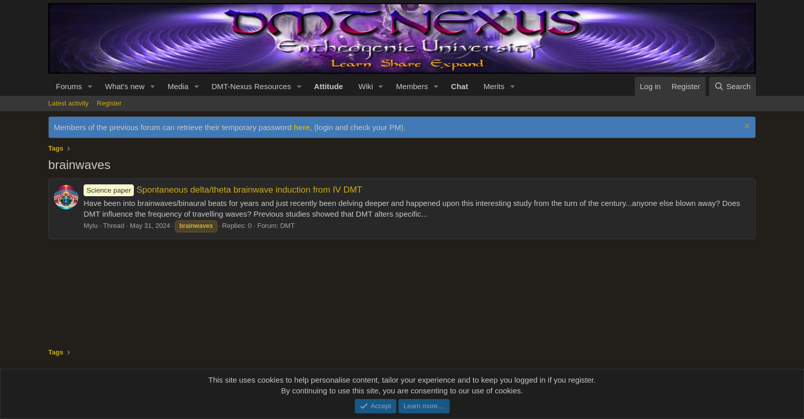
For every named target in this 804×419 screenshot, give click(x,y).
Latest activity (68, 103)
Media (178, 86)
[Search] (732, 86)
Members (412, 86)
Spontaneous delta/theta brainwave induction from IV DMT (223, 190)
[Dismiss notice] (745, 127)
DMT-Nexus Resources (251, 86)
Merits (494, 86)
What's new (125, 86)
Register (109, 103)
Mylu (90, 225)
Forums (69, 86)
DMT (287, 225)
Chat (459, 86)
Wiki (365, 86)
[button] (90, 86)
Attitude (328, 86)
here (302, 127)
